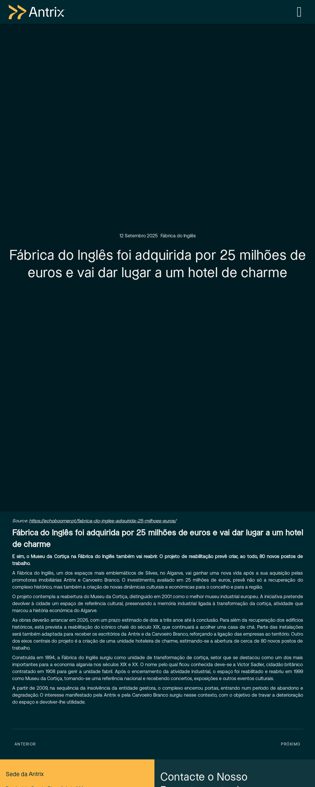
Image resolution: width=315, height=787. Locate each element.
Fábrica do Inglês (178, 236)
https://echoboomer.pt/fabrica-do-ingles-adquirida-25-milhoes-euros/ (102, 521)
